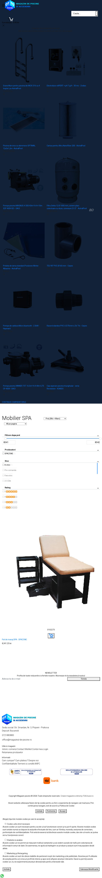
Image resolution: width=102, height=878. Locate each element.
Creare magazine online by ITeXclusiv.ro (77, 796)
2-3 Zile (8, 481)
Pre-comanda (10, 470)
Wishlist (28, 749)
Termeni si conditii (26, 763)
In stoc (7, 465)
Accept (63, 811)
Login (45, 749)
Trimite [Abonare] (84, 679)
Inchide (39, 811)
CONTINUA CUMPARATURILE (14, 402)
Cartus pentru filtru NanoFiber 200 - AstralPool (66, 146)
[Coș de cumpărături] (10, 20)
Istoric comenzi (9, 749)
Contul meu (37, 749)
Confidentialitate (9, 763)
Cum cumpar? (8, 760)
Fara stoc (8, 475)
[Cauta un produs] (96, 13)
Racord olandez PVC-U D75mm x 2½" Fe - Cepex (67, 326)
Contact (20, 749)
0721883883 (8, 735)
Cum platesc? (21, 760)
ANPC (37, 763)
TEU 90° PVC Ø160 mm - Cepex (60, 266)
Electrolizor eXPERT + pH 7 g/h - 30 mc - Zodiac (66, 86)
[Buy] (51, 635)
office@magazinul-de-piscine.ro (17, 739)
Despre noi (34, 760)
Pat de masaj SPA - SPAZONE (14, 639)
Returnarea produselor (12, 752)
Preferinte (51, 811)
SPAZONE (9, 454)
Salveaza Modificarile (89, 869)
